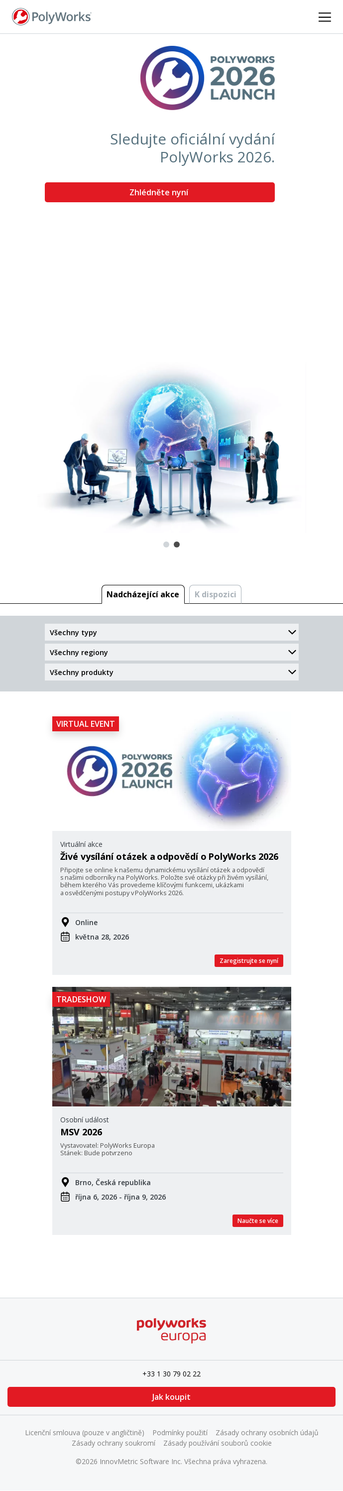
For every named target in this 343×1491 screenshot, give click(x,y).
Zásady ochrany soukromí (113, 1443)
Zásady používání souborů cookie (217, 1443)
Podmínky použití (180, 1432)
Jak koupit (171, 1396)
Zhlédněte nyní (159, 192)
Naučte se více (257, 1221)
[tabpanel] (171, 283)
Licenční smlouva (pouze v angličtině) (84, 1432)
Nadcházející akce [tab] (143, 594)
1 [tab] (166, 544)
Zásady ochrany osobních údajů (267, 1432)
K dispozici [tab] (215, 594)
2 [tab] (177, 544)
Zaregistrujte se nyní (249, 960)
